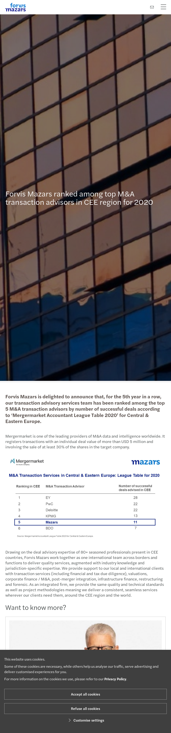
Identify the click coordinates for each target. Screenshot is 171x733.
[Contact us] (152, 7)
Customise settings (85, 720)
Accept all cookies (85, 694)
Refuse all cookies (85, 708)
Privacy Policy (115, 678)
